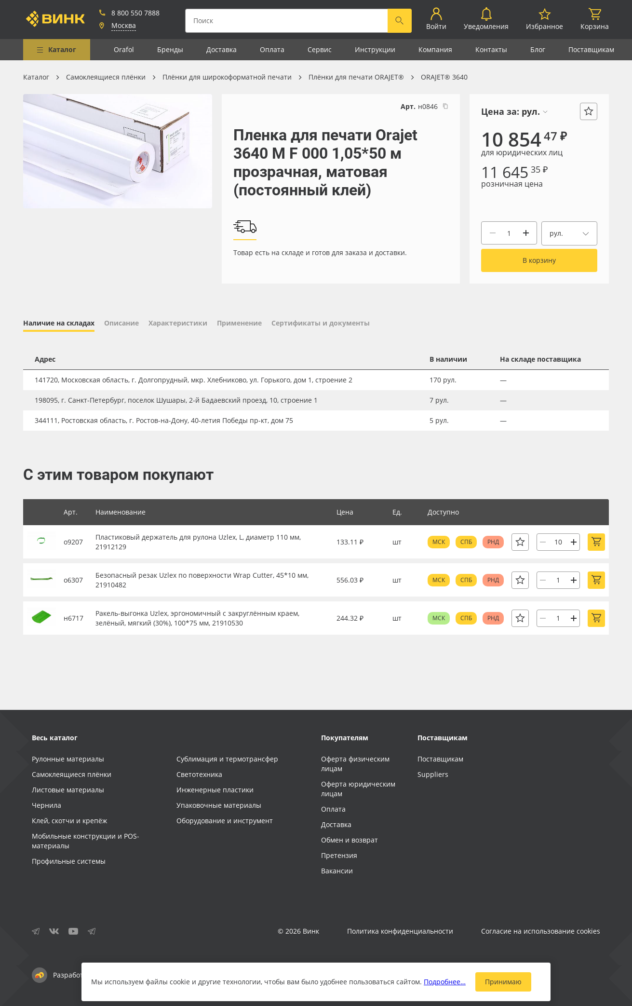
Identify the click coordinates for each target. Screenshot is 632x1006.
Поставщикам (591, 49)
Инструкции (375, 49)
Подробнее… (445, 981)
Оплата (272, 49)
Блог (537, 49)
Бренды (170, 49)
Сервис (320, 49)
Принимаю (503, 981)
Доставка (221, 49)
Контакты (491, 49)
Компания (435, 49)
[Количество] (509, 233)
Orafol (124, 49)
